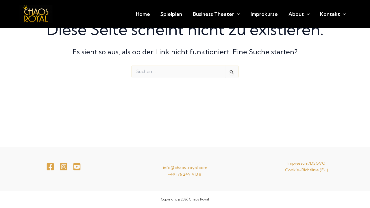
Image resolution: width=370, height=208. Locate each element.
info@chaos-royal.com (185, 167)
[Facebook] (50, 166)
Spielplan (193, 14)
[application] (254, 14)
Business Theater (233, 14)
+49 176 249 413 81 (185, 174)
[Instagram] (63, 166)
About (306, 14)
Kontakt (335, 14)
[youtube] (77, 166)
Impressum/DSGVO (306, 163)
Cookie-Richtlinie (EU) (306, 169)
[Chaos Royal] (36, 13)
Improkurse (276, 14)
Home (169, 14)
